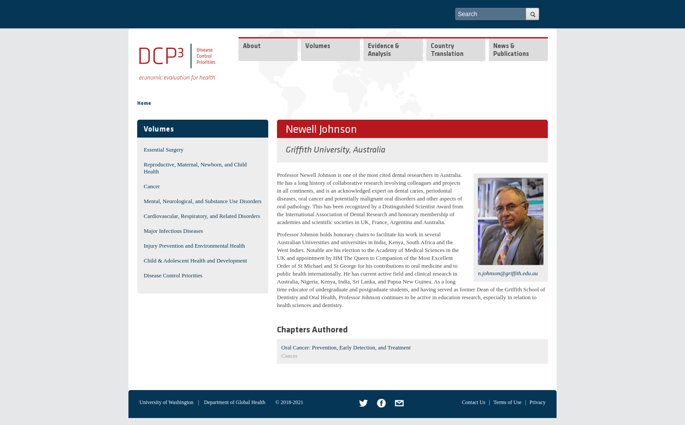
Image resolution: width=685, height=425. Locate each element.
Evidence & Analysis (383, 50)
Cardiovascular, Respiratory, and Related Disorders (202, 216)
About (252, 46)
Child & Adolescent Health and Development (195, 260)
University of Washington (166, 402)
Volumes (317, 46)
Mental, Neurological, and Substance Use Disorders (203, 201)
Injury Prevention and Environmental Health (194, 245)
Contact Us (473, 402)
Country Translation (447, 50)
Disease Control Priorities (173, 275)
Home (144, 103)
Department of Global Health (234, 402)
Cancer (152, 186)
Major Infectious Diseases (173, 231)
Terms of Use (507, 402)
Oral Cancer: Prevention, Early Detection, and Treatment (346, 347)
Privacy (537, 402)
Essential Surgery (163, 149)
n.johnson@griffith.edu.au (508, 273)
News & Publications (511, 50)
